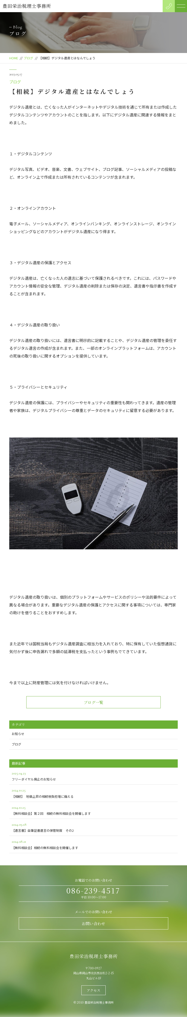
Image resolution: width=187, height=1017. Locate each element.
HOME (13, 58)
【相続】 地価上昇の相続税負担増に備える (93, 792)
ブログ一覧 (93, 702)
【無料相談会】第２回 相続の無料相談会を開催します (93, 810)
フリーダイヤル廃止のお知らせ (93, 775)
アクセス (93, 990)
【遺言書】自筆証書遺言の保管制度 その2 (93, 827)
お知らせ (18, 733)
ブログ (28, 58)
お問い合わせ (93, 923)
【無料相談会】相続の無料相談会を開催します (93, 844)
